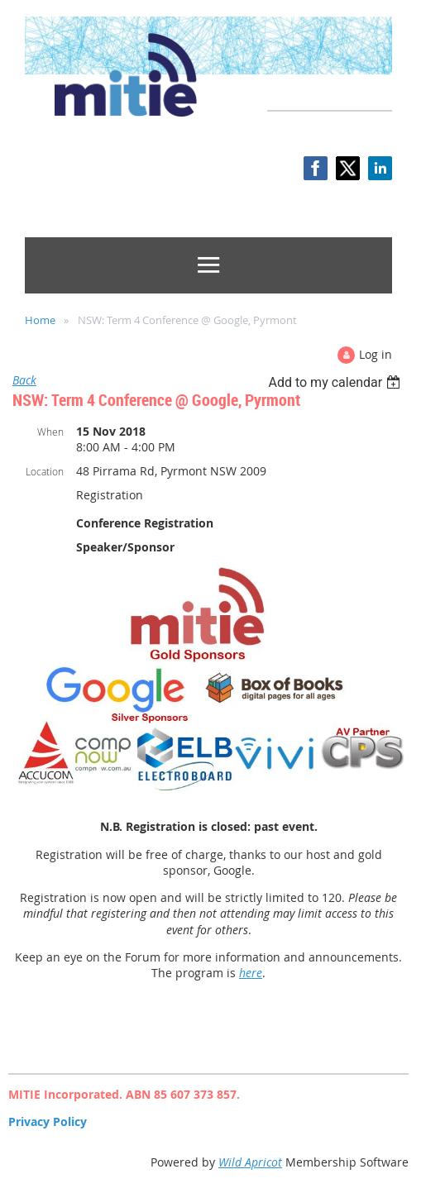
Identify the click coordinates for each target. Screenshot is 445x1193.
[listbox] (336, 382)
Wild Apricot (250, 1162)
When (50, 431)
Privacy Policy (47, 1121)
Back (24, 380)
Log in (375, 354)
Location (45, 471)
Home (40, 320)
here (250, 973)
